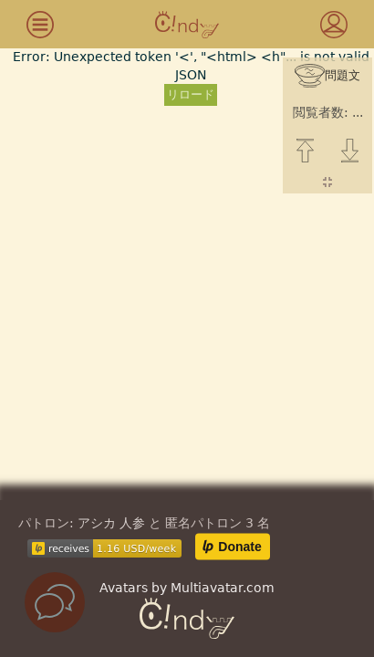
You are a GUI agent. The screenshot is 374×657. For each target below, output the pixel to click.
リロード (190, 94)
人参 (132, 523)
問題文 (327, 76)
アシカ (97, 523)
